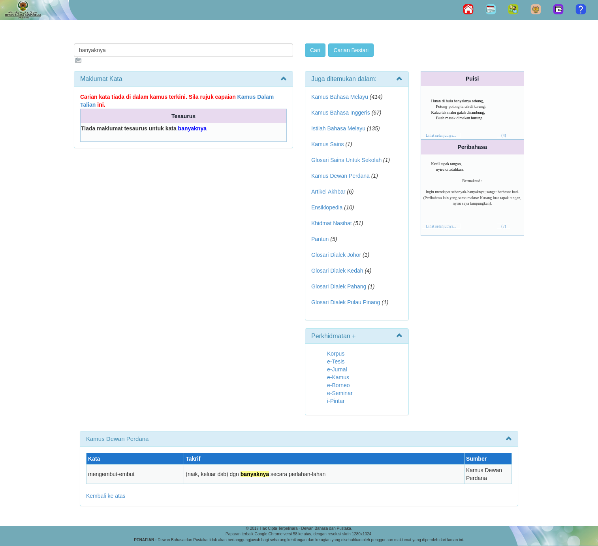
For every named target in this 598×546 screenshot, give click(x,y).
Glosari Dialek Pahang (338, 286)
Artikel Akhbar (328, 191)
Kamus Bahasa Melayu (340, 97)
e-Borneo (338, 385)
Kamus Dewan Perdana (340, 176)
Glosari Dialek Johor (336, 255)
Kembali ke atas (106, 496)
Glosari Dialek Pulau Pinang (345, 302)
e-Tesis (335, 361)
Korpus (335, 353)
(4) (503, 135)
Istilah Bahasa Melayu (338, 128)
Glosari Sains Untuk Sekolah (346, 160)
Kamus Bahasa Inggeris (340, 112)
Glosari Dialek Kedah (337, 270)
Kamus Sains (327, 144)
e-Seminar (340, 393)
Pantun (320, 239)
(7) (503, 226)
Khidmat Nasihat (331, 223)
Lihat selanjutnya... (441, 135)
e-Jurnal (337, 369)
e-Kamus (338, 377)
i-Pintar (335, 401)
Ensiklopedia (326, 207)
